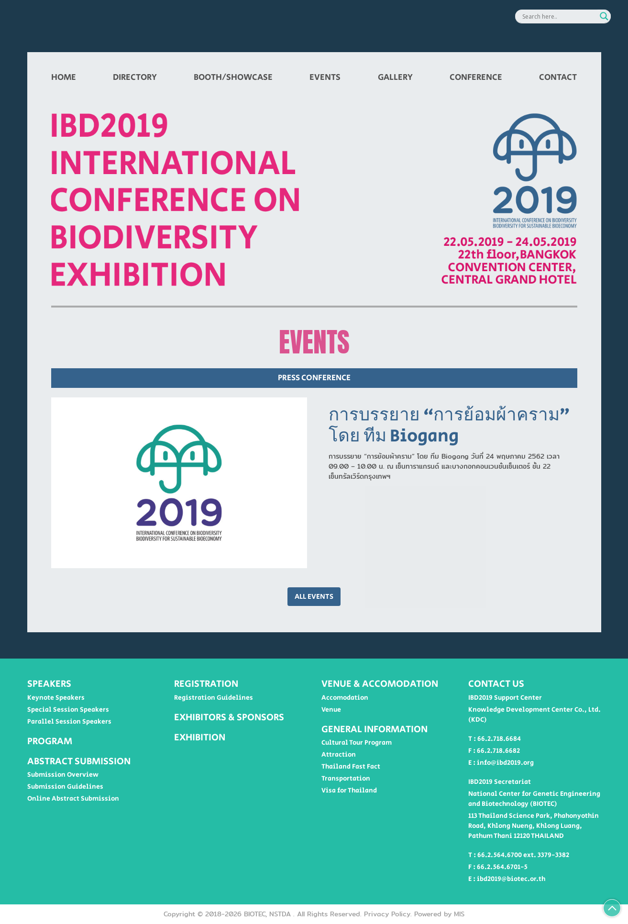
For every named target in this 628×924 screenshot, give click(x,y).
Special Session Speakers (68, 710)
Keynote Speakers (56, 698)
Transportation (345, 778)
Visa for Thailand (349, 790)
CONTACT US (496, 684)
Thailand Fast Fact (350, 766)
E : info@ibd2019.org (501, 763)
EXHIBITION (199, 737)
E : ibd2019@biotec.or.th (506, 879)
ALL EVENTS (314, 596)
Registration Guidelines (213, 698)
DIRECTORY (135, 77)
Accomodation (344, 698)
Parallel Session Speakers (69, 721)
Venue (331, 710)
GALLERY (395, 77)
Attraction (338, 754)
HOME (63, 77)
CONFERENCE (476, 77)
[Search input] (558, 16)
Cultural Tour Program (356, 743)
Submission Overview (63, 775)
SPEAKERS (49, 684)
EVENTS (325, 77)
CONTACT (558, 77)
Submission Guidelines (65, 787)
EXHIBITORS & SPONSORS (229, 717)
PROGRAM (49, 741)
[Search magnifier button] (604, 16)
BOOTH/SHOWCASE (233, 77)
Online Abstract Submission (73, 798)
